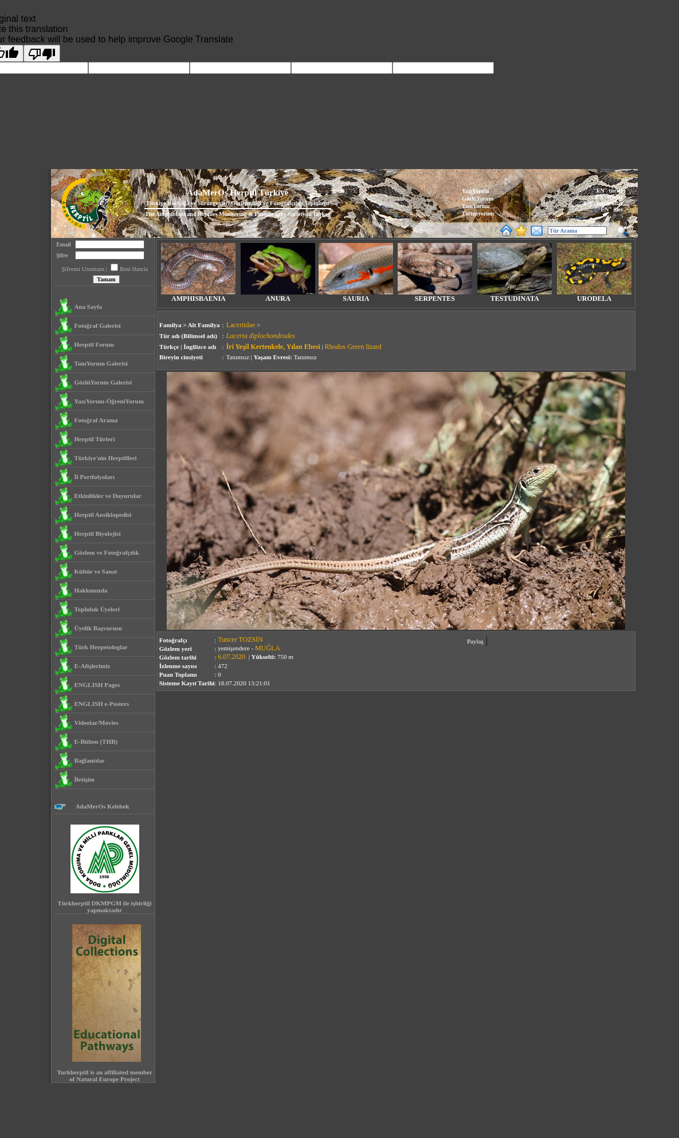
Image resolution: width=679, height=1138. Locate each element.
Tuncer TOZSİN (240, 639)
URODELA (594, 296)
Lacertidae (241, 325)
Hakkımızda (90, 590)
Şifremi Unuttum (82, 268)
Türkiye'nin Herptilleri (105, 457)
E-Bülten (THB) (95, 741)
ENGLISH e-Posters (101, 703)
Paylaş (475, 641)
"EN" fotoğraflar (602, 203)
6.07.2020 (231, 657)
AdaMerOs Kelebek (101, 806)
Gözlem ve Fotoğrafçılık (106, 552)
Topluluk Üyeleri (96, 609)
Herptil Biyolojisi (97, 533)
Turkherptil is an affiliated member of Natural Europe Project (104, 1075)
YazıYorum (475, 191)
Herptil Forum (93, 344)
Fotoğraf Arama (95, 420)
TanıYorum (476, 206)
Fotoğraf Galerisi (97, 325)
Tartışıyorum (478, 213)
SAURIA (356, 296)
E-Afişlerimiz (92, 665)
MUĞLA (267, 648)
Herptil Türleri (94, 438)
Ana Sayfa (88, 306)
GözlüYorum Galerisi (103, 382)
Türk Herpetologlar (100, 646)
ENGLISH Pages (97, 684)
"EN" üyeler (607, 197)
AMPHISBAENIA (198, 296)
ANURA (278, 296)
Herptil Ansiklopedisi (102, 514)
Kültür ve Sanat (95, 571)
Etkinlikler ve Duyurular (107, 495)
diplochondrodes (272, 336)
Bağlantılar (89, 760)
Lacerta (237, 336)
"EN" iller (610, 209)
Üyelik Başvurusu (97, 628)
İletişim (84, 779)
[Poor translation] (41, 53)
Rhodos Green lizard (352, 347)
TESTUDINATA (514, 296)
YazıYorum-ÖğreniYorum (108, 401)
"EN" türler (608, 190)
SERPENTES (435, 296)
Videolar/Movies (96, 722)
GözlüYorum (477, 198)
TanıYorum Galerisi (100, 363)
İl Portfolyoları (94, 476)
